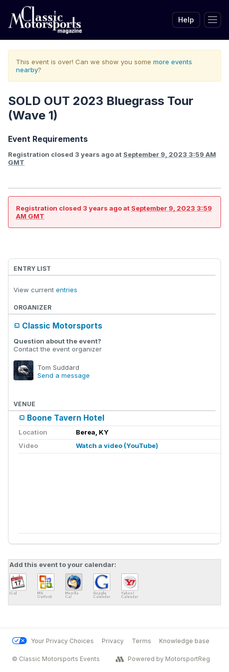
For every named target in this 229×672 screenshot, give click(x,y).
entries (66, 290)
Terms (141, 641)
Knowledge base (184, 641)
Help (186, 19)
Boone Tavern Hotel (65, 418)
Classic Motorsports (62, 326)
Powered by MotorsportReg (163, 659)
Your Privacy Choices (53, 641)
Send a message (63, 375)
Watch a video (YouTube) (117, 445)
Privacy (113, 641)
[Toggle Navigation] (212, 20)
